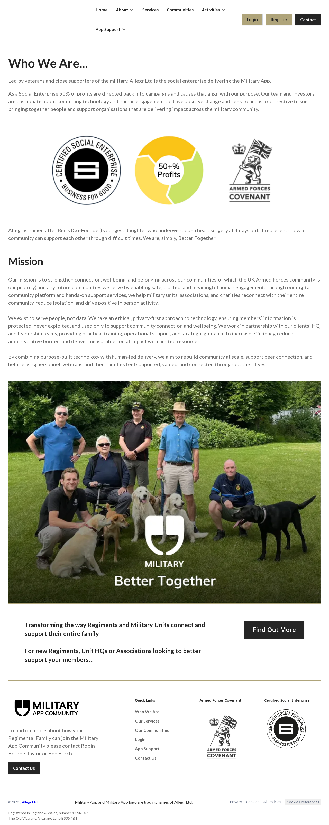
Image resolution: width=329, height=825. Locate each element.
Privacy (236, 801)
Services (150, 10)
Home (102, 10)
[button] (125, 10)
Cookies (252, 801)
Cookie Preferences (303, 802)
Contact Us (24, 768)
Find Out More (274, 629)
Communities (180, 10)
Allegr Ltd (30, 802)
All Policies (272, 801)
